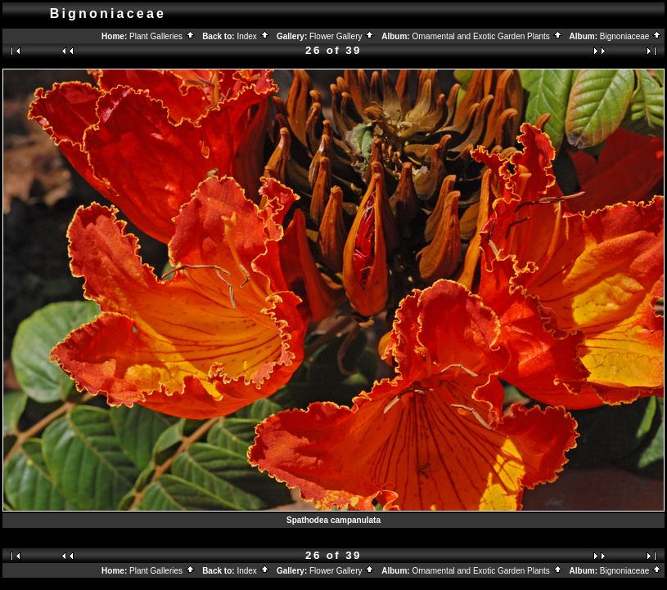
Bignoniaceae (631, 36)
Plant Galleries (162, 36)
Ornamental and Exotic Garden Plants (487, 36)
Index (253, 36)
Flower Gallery (342, 36)
